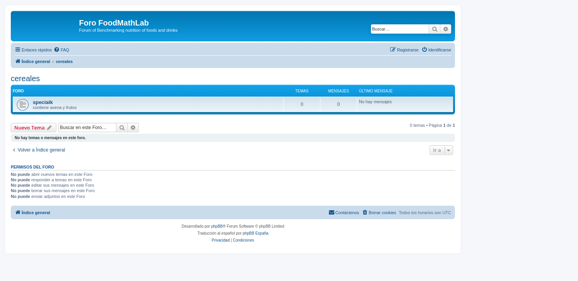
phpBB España (255, 233)
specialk (43, 102)
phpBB (217, 226)
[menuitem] (61, 49)
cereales (25, 78)
